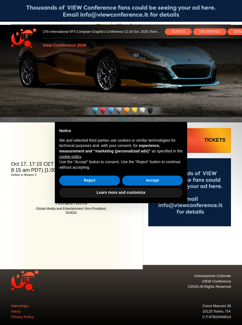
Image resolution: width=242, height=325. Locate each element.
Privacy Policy (22, 317)
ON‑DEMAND (210, 32)
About (15, 311)
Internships (20, 306)
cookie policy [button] (70, 156)
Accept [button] (152, 180)
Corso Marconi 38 (216, 306)
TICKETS (178, 32)
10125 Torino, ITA (216, 311)
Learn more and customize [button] (120, 192)
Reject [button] (89, 180)
